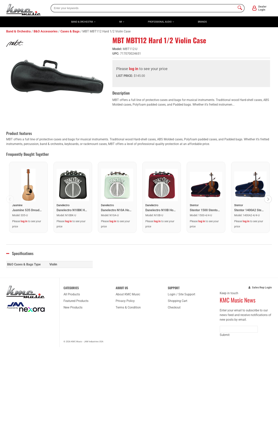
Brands (202, 21)
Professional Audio (160, 21)
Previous (10, 199)
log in (133, 68)
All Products (72, 294)
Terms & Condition (128, 307)
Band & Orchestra (82, 21)
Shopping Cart (177, 301)
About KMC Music (128, 294)
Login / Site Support (181, 294)
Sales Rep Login (262, 287)
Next (268, 199)
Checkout (174, 307)
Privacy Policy (125, 301)
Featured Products (76, 301)
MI (120, 21)
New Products (73, 307)
